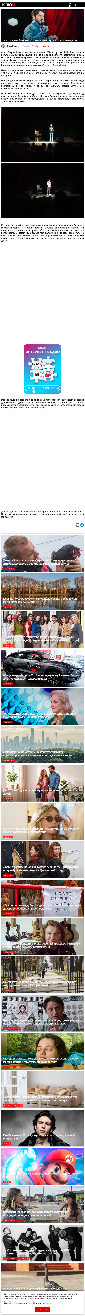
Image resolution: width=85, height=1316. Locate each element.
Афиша (7, 1144)
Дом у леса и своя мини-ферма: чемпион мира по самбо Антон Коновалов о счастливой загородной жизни (42, 553)
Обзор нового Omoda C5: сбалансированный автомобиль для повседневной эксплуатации (42, 668)
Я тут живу (9, 569)
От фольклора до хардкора (16, 1259)
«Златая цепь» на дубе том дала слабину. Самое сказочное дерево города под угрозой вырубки (42, 898)
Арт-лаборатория (12, 1029)
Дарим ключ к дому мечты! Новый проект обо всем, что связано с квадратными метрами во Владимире (42, 1089)
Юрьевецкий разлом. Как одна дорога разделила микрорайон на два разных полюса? (42, 1204)
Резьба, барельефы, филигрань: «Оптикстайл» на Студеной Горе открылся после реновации (42, 821)
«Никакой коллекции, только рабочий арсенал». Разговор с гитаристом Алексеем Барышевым (42, 936)
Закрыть (42, 1309)
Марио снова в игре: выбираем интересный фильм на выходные (42, 1166)
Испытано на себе (12, 1067)
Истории (8, 607)
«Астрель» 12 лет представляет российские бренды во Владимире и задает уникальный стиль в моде (42, 629)
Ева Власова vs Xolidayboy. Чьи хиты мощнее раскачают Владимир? (42, 1128)
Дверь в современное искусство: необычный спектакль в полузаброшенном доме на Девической (42, 859)
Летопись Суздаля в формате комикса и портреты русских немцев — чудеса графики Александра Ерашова (42, 1013)
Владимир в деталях (13, 1220)
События (45, 46)
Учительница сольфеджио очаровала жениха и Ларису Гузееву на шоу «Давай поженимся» (42, 706)
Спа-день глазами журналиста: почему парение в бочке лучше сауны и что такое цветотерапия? (42, 1051)
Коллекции (9, 952)
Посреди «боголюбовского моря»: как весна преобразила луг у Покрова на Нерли (42, 591)
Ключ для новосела (13, 1105)
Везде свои (9, 760)
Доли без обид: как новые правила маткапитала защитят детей (42, 783)
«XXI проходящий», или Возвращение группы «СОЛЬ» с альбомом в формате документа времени (42, 1243)
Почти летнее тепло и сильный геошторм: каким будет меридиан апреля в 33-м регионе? (42, 974)
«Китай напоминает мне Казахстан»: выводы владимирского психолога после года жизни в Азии (42, 744)
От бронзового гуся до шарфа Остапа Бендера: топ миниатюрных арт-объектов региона (42, 1281)
